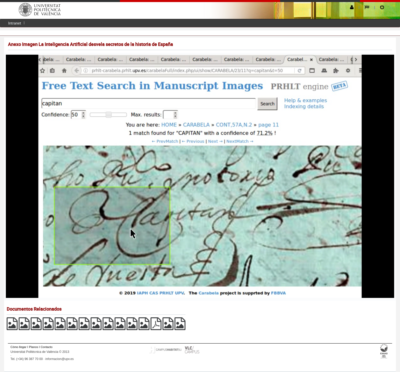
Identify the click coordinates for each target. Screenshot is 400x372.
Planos (33, 346)
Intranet (14, 23)
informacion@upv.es (59, 359)
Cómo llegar (18, 346)
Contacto (46, 346)
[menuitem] (14, 23)
